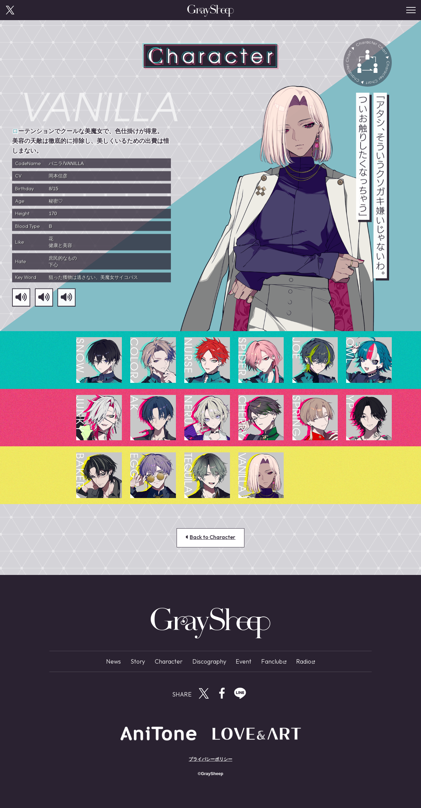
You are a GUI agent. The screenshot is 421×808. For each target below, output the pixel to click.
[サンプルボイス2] (44, 301)
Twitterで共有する (204, 693)
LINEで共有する (240, 693)
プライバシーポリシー (210, 759)
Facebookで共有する (222, 693)
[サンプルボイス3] (66, 301)
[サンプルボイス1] (21, 301)
